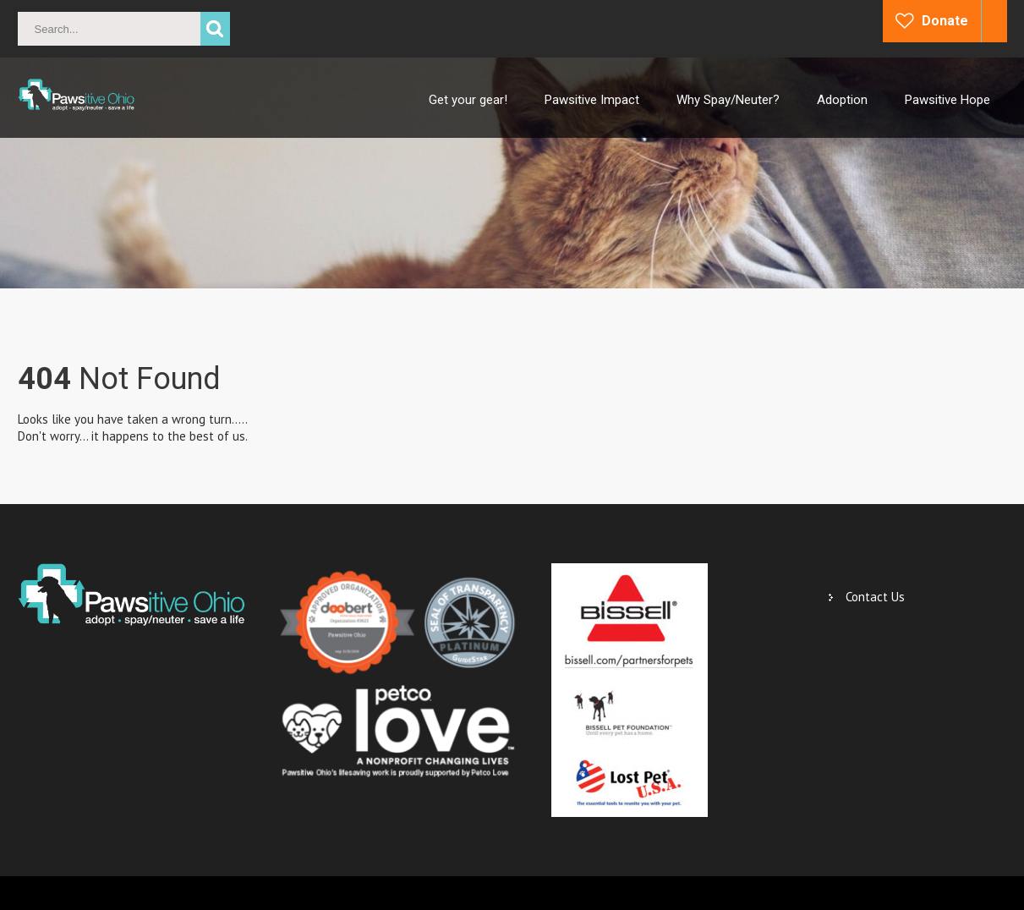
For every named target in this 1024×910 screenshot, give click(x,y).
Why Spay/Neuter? (728, 99)
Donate (945, 21)
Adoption (842, 99)
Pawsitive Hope (947, 99)
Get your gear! (468, 99)
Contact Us (875, 597)
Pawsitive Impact (592, 99)
